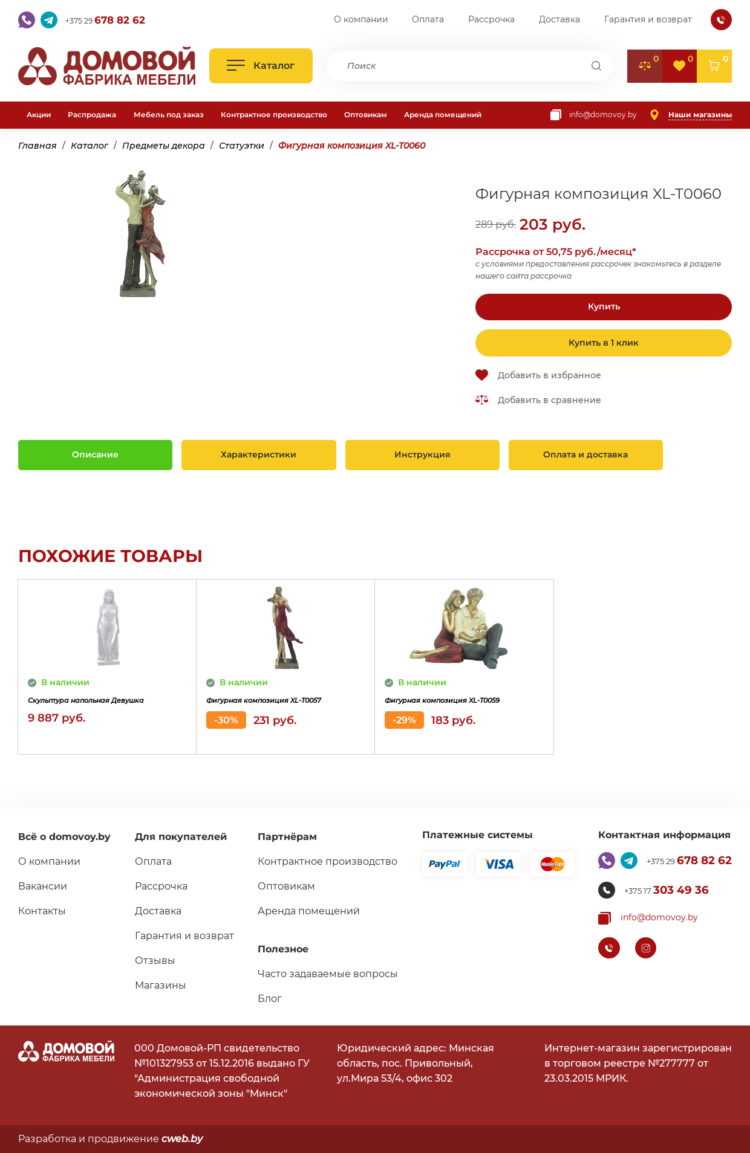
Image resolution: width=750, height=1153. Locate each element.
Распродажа (92, 114)
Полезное (278, 949)
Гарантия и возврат (648, 20)
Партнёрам (282, 836)
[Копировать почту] (594, 114)
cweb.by (182, 1139)
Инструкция (422, 454)
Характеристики (258, 454)
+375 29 (114, 20)
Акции (39, 114)
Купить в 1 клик (604, 342)
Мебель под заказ (169, 114)
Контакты (42, 911)
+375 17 (661, 890)
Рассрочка (491, 20)
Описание (95, 454)
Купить (604, 306)
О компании (361, 20)
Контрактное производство (274, 114)
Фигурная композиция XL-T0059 (453, 708)
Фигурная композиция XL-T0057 (275, 708)
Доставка (559, 20)
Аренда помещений (442, 114)
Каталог (89, 145)
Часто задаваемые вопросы (323, 974)
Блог (265, 998)
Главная (37, 145)
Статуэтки (241, 145)
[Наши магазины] (690, 114)
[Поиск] (596, 66)
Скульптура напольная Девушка (88, 708)
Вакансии (42, 886)
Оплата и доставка (585, 454)
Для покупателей (178, 836)
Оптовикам (365, 114)
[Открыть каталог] (261, 65)
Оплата (428, 20)
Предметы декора (163, 145)
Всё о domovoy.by (64, 836)
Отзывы (152, 960)
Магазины (157, 985)
